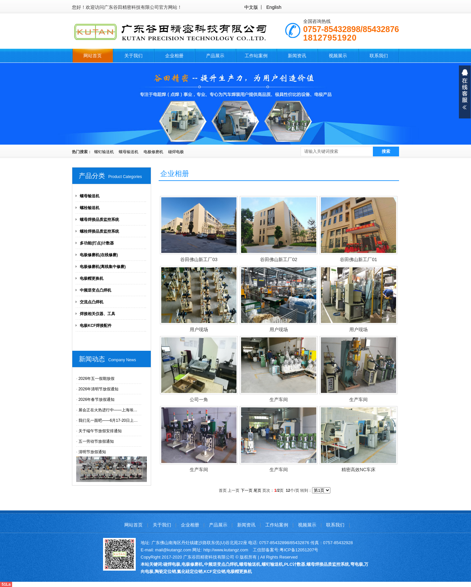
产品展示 (215, 55)
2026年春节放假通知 (96, 399)
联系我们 (379, 55)
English (273, 7)
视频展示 (338, 55)
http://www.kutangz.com (225, 549)
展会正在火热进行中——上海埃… (107, 410)
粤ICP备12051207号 (299, 549)
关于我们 (133, 55)
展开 (465, 91)
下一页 (247, 490)
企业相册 (174, 55)
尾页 (257, 490)
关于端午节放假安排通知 (100, 431)
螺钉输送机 (104, 152)
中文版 (251, 7)
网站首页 (92, 55)
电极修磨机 (153, 152)
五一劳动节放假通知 (96, 441)
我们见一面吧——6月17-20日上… (108, 420)
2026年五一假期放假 (96, 378)
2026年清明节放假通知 (98, 389)
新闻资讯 (297, 55)
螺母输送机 (128, 152)
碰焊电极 (176, 152)
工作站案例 (256, 55)
